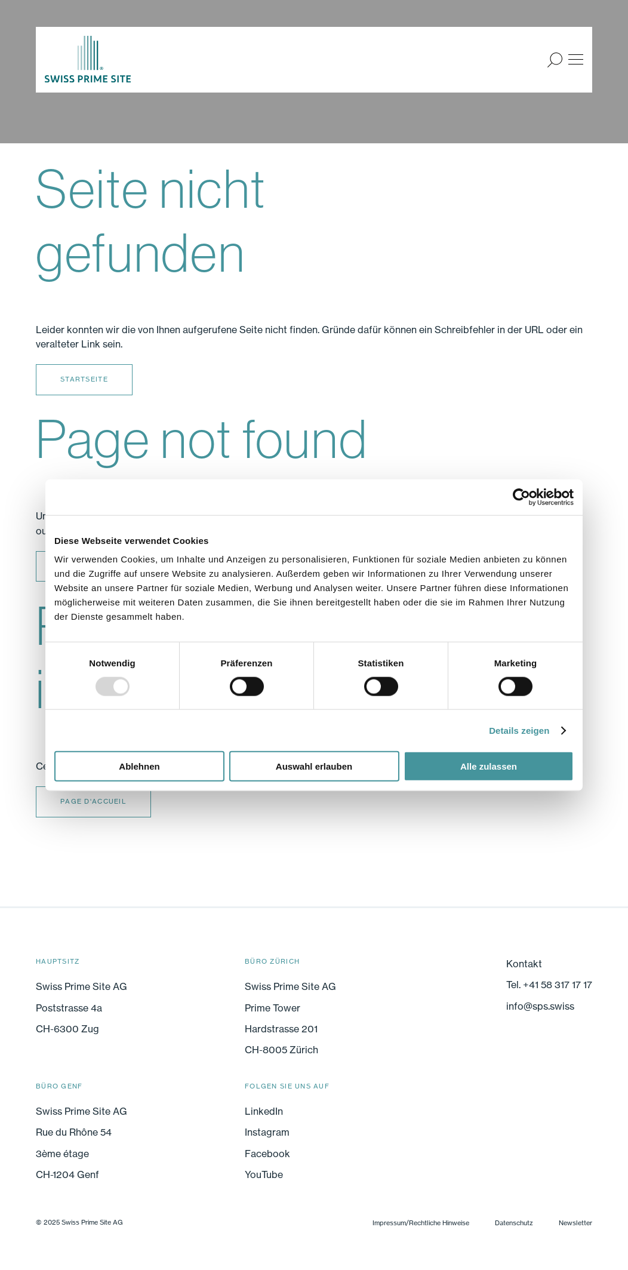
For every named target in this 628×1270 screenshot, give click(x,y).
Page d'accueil (93, 801)
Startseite (84, 379)
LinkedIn (264, 1111)
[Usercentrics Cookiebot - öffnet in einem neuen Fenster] (521, 497)
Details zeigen (519, 730)
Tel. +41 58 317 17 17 (549, 985)
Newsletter (575, 1223)
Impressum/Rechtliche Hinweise (421, 1223)
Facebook (267, 1154)
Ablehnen (139, 766)
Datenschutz (514, 1223)
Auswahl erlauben (314, 766)
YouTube (264, 1174)
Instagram (267, 1132)
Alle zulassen (488, 766)
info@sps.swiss (540, 1006)
